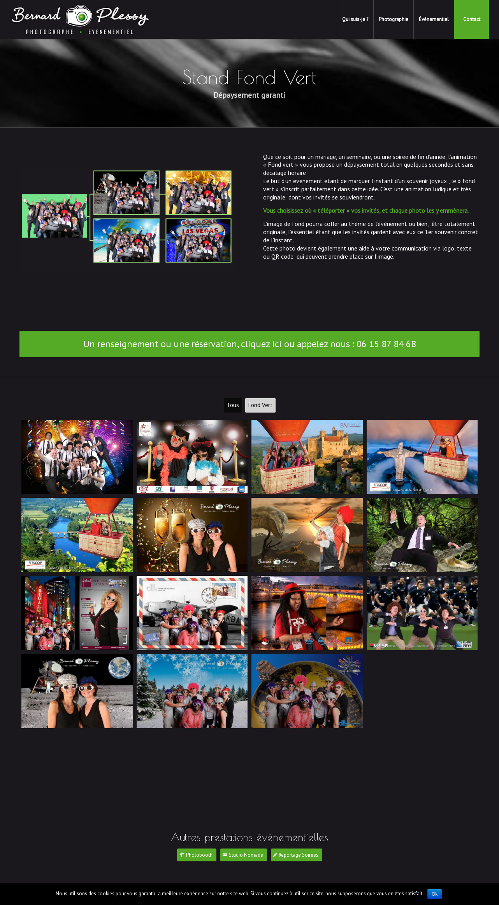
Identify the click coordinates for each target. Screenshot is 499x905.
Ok (435, 894)
